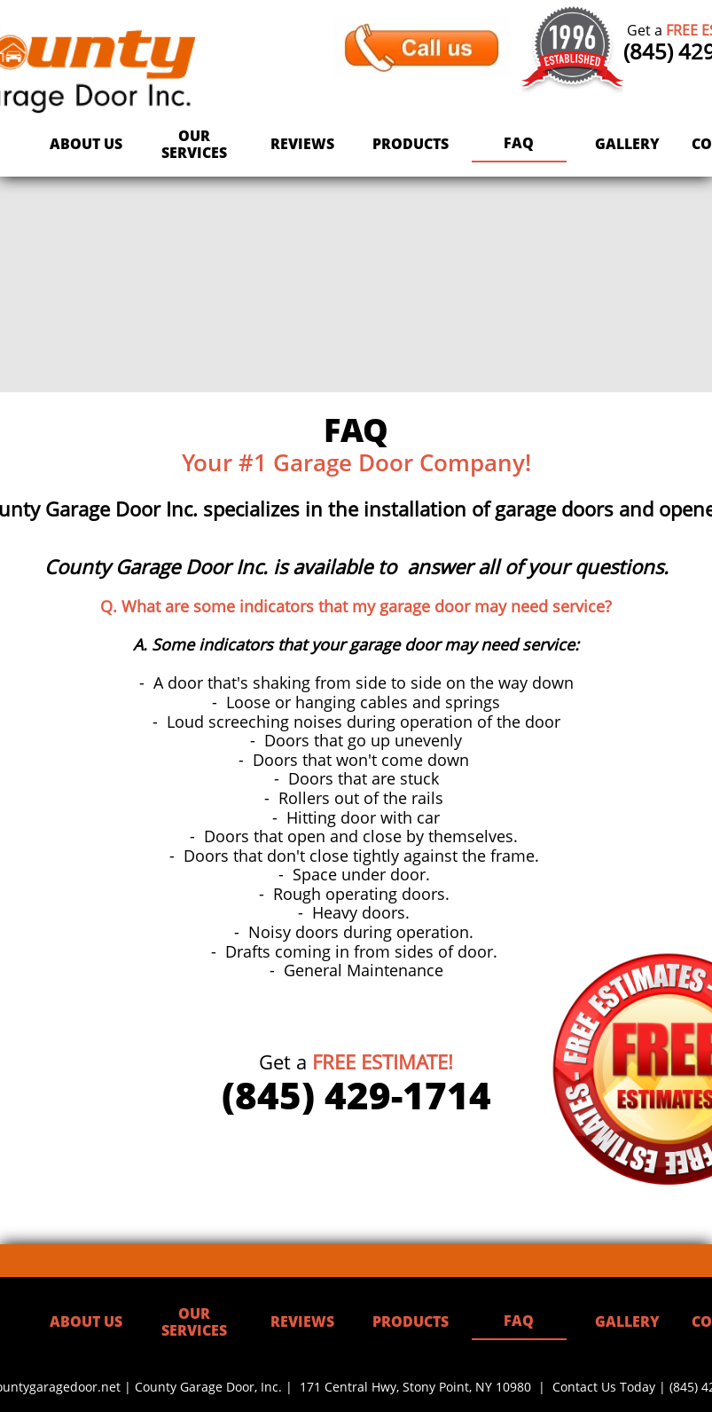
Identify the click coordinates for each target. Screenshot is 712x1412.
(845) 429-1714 (356, 1094)
